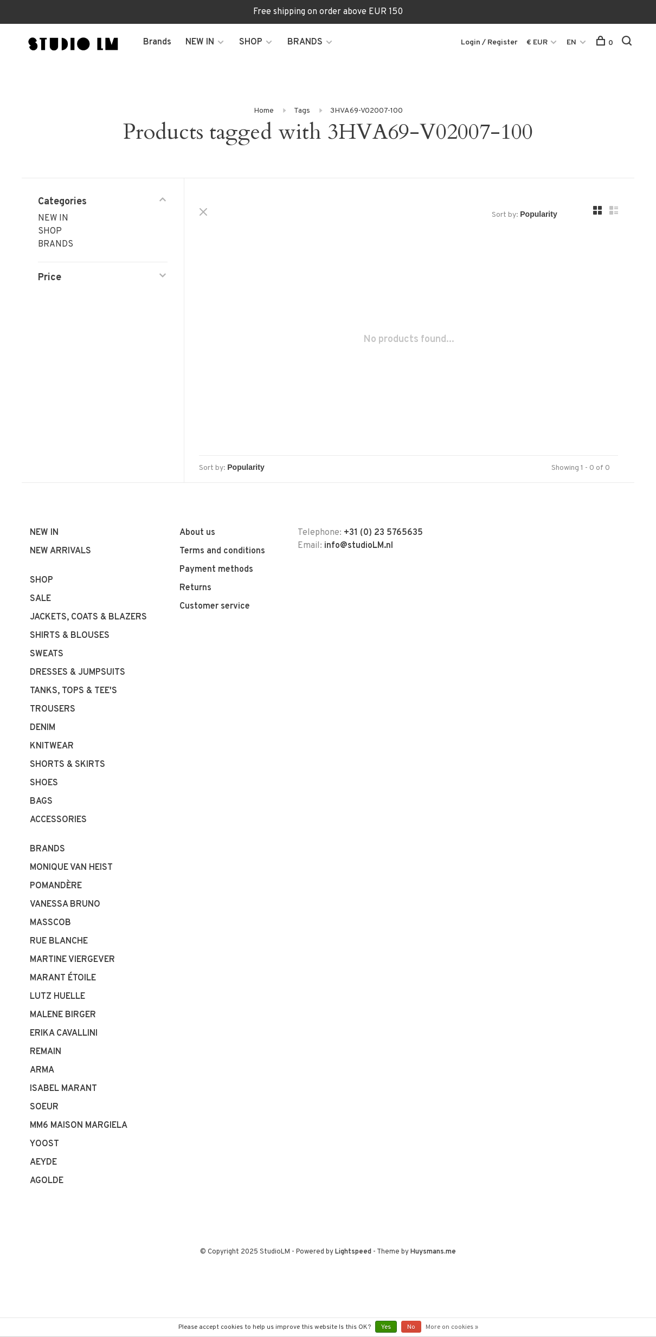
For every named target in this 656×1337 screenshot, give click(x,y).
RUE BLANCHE (59, 941)
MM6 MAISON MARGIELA (78, 1125)
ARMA (42, 1070)
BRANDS (305, 42)
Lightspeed (353, 1252)
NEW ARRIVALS (60, 551)
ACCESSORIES (58, 820)
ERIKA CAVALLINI (64, 1033)
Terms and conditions (222, 551)
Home (264, 110)
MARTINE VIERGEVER (72, 959)
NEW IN (199, 42)
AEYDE (43, 1162)
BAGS (41, 801)
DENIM (42, 727)
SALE (40, 598)
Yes (386, 1327)
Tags (302, 110)
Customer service (214, 606)
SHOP (250, 42)
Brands (157, 42)
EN (571, 42)
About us (197, 532)
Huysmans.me (433, 1252)
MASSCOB (50, 923)
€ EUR (537, 42)
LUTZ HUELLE (57, 996)
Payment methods (216, 569)
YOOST (44, 1144)
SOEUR (44, 1107)
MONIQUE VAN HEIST (71, 867)
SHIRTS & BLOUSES (70, 635)
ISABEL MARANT (63, 1088)
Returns (195, 588)
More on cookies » (452, 1327)
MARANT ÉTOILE (63, 978)
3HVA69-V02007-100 (366, 110)
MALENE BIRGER (63, 1015)
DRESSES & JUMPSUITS (77, 672)
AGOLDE (46, 1180)
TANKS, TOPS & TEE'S (73, 691)
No (411, 1327)
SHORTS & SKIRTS (67, 764)
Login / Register (489, 42)
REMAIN (45, 1052)
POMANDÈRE (56, 886)
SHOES (44, 783)
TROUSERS (52, 709)
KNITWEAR (52, 746)
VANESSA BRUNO (65, 904)
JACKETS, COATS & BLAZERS (88, 617)
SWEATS (46, 654)
